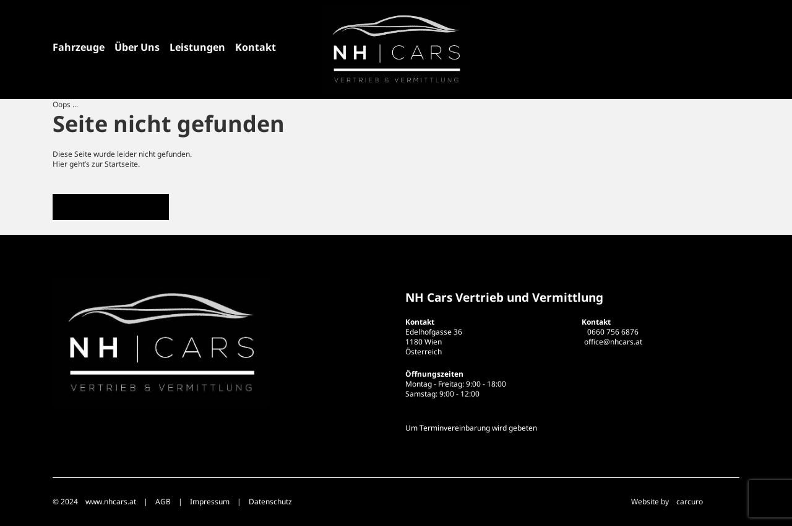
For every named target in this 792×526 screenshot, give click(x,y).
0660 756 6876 (613, 332)
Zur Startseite (110, 206)
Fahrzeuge (79, 47)
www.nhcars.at (110, 501)
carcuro (689, 501)
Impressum (210, 501)
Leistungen (197, 47)
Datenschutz (270, 501)
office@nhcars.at (613, 341)
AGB (163, 501)
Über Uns (137, 47)
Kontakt (255, 47)
